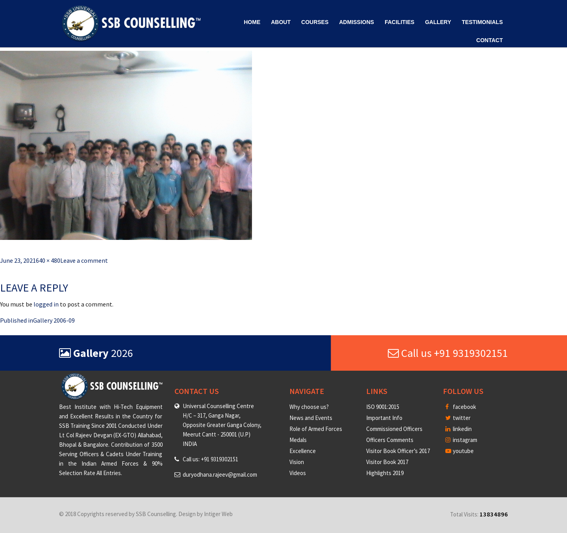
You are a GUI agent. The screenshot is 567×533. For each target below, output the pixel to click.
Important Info (384, 418)
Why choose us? (309, 406)
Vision (296, 462)
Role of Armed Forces (315, 429)
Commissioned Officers (394, 429)
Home (252, 22)
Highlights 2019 (385, 473)
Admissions (356, 22)
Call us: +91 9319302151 (210, 459)
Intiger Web (218, 514)
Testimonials (482, 22)
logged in (46, 304)
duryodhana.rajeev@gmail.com (220, 474)
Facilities (399, 22)
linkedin (458, 429)
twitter (458, 418)
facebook (460, 406)
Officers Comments (389, 440)
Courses (314, 22)
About (281, 22)
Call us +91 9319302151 (448, 353)
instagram (461, 440)
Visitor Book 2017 (387, 462)
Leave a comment (84, 260)
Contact (489, 40)
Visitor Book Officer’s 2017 (398, 451)
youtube (459, 451)
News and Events (310, 418)
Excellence (302, 451)
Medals (298, 440)
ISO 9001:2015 (382, 406)
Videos (297, 473)
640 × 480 (48, 260)
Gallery (438, 22)
